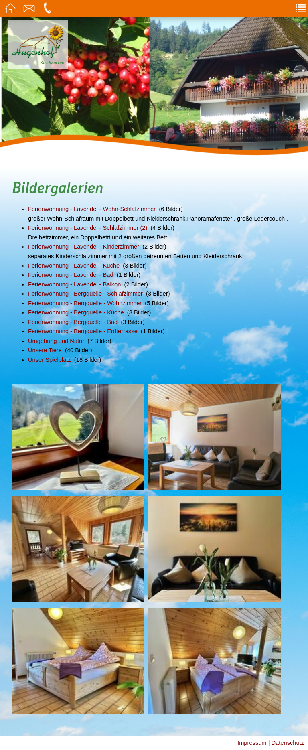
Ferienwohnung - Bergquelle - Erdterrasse (83, 331)
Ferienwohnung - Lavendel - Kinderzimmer (83, 246)
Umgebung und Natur (56, 341)
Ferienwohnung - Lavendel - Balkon (74, 284)
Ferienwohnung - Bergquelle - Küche (76, 312)
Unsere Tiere (45, 350)
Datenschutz (288, 743)
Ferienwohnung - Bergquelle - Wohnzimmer (85, 303)
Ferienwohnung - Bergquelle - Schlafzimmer (85, 293)
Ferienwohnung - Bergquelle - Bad (73, 322)
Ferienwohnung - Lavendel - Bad (70, 275)
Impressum (251, 743)
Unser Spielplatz (49, 360)
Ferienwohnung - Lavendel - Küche (74, 265)
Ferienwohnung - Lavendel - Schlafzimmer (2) (87, 228)
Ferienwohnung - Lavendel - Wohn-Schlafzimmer (92, 209)
